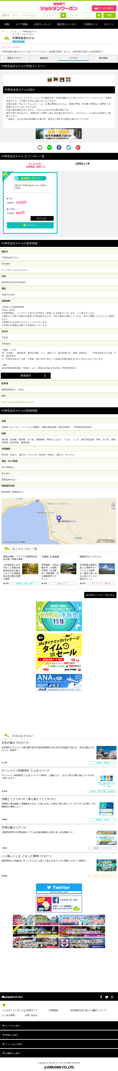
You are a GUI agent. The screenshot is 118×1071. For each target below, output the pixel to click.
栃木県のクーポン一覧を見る (100, 595)
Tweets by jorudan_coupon (59, 892)
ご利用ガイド (31, 1010)
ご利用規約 (53, 1010)
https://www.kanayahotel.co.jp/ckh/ (18, 402)
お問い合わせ (31, 1015)
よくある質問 (8, 1015)
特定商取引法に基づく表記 (81, 1010)
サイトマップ (99, 1010)
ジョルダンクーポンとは (13, 1010)
